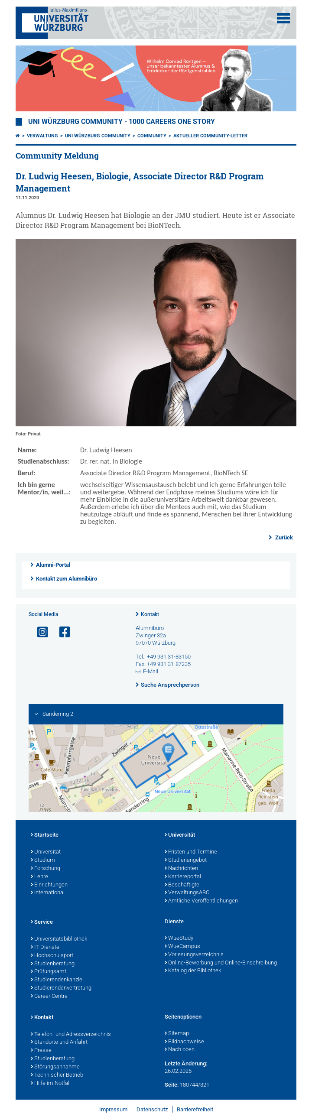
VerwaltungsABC (187, 893)
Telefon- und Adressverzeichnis (71, 1035)
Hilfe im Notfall (51, 1084)
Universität (46, 852)
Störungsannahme (55, 1067)
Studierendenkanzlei (57, 980)
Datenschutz (152, 1109)
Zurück (283, 537)
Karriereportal (183, 877)
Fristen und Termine (191, 852)
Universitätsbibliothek (59, 939)
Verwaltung (42, 136)
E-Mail (150, 671)
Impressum (113, 1109)
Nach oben (180, 1050)
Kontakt (150, 614)
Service (42, 922)
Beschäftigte (182, 885)
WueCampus (182, 947)
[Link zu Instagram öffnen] (39, 632)
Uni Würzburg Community (97, 136)
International (48, 893)
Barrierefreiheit (195, 1109)
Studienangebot (186, 860)
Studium (43, 860)
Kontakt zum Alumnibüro (66, 578)
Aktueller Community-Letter (210, 136)
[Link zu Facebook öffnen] (61, 632)
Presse (41, 1051)
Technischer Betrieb (57, 1075)
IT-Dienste (45, 947)
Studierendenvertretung (61, 988)
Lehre (39, 877)
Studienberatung (53, 964)
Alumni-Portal (53, 565)
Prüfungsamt (48, 972)
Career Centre (49, 996)
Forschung (45, 869)
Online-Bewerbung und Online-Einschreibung (221, 963)
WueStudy (179, 938)
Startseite (44, 835)
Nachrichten (181, 869)
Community (151, 136)
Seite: (172, 1084)
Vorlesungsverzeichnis (194, 955)
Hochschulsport (52, 956)
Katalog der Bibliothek (193, 971)
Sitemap (177, 1034)
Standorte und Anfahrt (59, 1042)
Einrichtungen (49, 885)
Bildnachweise (184, 1042)
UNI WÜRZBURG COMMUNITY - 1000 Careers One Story (121, 122)
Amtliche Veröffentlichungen (201, 901)
